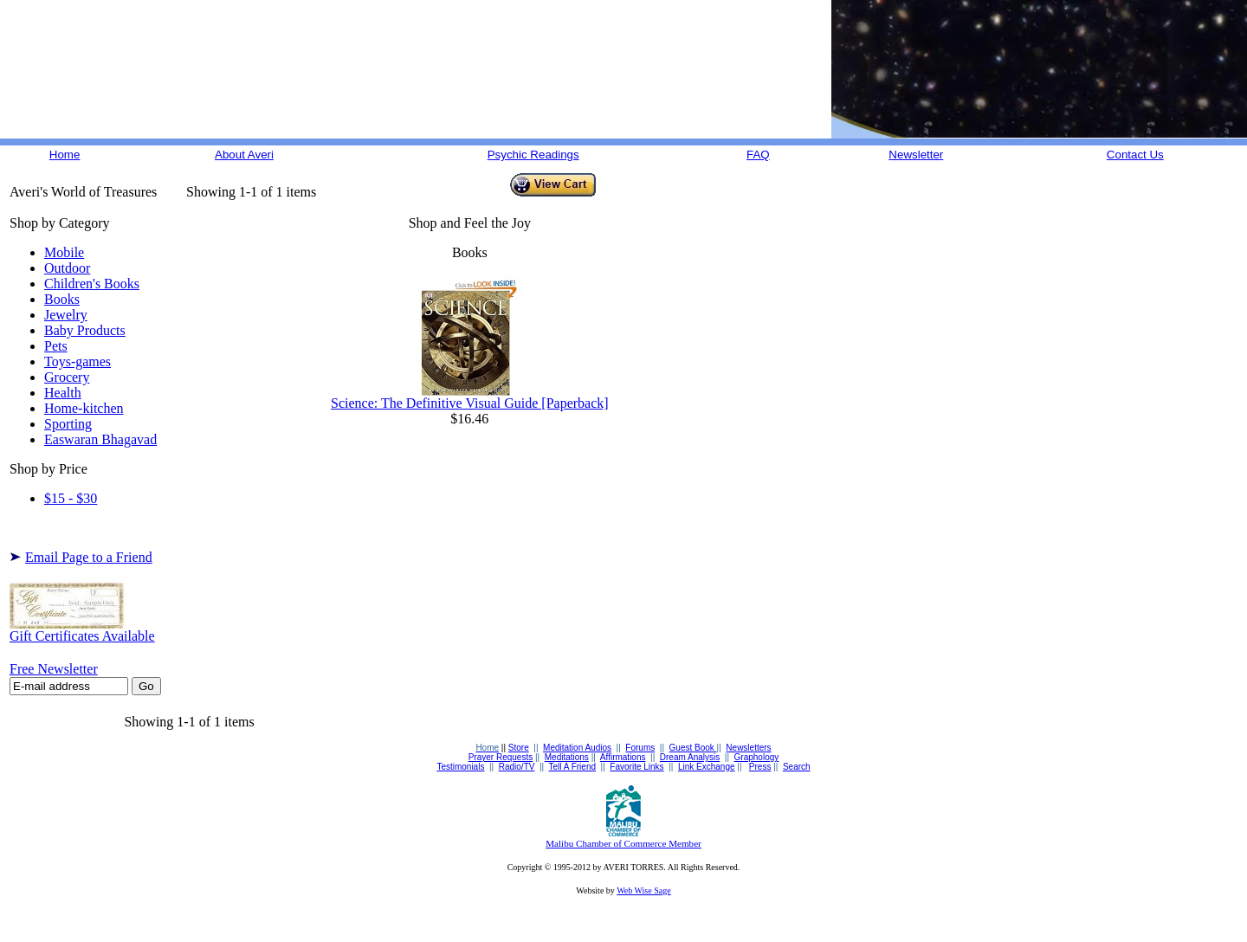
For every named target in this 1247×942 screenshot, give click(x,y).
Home (65, 154)
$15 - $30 (70, 498)
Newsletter (915, 154)
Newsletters (748, 747)
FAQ (758, 154)
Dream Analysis (690, 757)
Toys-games (77, 361)
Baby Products (85, 330)
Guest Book (693, 747)
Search (797, 766)
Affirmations (623, 757)
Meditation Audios (577, 747)
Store (518, 747)
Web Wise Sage (643, 890)
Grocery (66, 377)
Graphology (756, 757)
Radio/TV (517, 766)
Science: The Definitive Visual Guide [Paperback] (470, 397)
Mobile (64, 252)
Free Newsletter (54, 668)
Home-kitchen (84, 408)
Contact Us (1135, 154)
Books (62, 299)
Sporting (68, 423)
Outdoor (67, 268)
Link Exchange (706, 766)
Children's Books (91, 283)
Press (760, 766)
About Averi (244, 154)
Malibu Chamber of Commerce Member (623, 843)
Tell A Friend (572, 766)
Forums (640, 747)
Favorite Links (636, 766)
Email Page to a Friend (88, 557)
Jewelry (65, 314)
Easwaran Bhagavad (100, 439)
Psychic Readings (533, 154)
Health (62, 392)
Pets (56, 346)
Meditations (567, 757)
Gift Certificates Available (82, 629)
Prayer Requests (500, 757)
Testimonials (460, 766)
